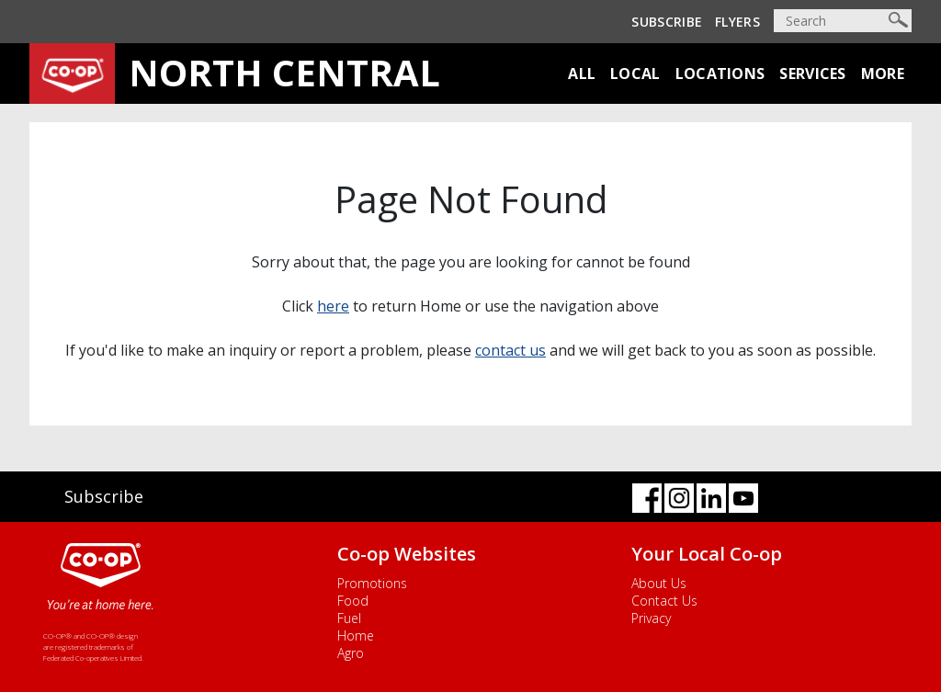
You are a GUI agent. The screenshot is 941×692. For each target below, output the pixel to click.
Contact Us (664, 600)
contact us (510, 350)
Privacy (651, 618)
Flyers (737, 21)
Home (355, 635)
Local (635, 73)
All (581, 73)
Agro (350, 653)
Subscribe (666, 21)
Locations (720, 73)
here (333, 306)
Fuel (349, 618)
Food (352, 600)
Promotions (372, 583)
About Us (658, 583)
